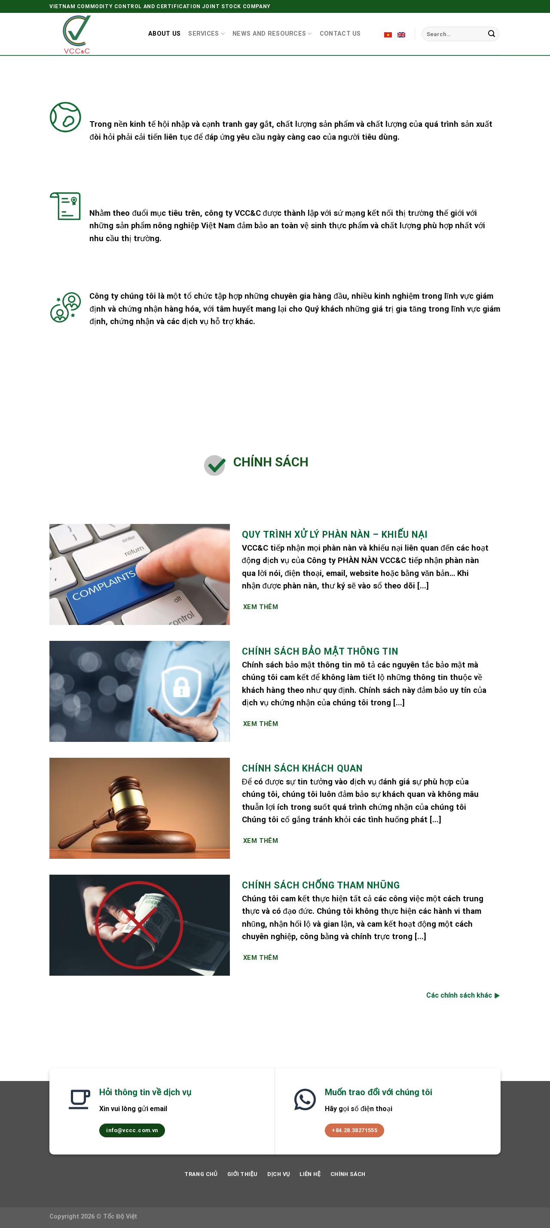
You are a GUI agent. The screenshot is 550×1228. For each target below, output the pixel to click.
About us (164, 33)
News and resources (272, 34)
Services (206, 34)
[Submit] (491, 34)
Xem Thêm (260, 607)
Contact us (340, 33)
